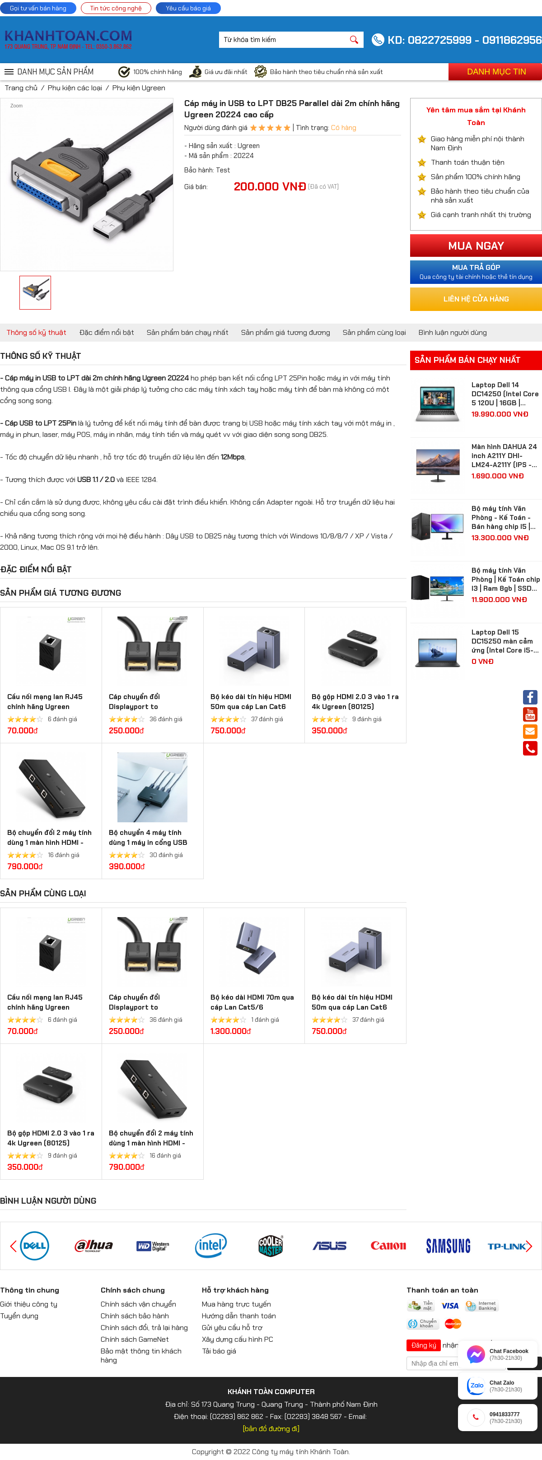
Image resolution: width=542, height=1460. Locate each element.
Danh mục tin (496, 71)
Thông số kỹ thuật (36, 332)
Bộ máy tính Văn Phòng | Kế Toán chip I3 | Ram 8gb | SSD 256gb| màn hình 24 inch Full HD (506, 579)
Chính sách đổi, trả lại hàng (144, 1327)
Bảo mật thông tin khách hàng (141, 1355)
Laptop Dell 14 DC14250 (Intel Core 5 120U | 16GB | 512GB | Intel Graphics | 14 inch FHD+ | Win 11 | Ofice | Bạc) (506, 394)
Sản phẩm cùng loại (374, 332)
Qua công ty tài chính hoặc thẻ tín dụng (476, 272)
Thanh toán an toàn (442, 1290)
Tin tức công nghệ (116, 8)
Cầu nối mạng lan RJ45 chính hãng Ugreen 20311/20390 (45, 706)
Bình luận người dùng (453, 332)
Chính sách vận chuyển (138, 1304)
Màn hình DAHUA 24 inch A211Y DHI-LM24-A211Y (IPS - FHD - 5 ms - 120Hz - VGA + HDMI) (506, 455)
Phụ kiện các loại (75, 88)
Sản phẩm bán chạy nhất (188, 332)
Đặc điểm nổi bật (106, 332)
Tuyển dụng (19, 1316)
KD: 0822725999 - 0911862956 (465, 40)
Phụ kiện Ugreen (138, 88)
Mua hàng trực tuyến (236, 1304)
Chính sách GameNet (135, 1339)
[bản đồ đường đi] (271, 1428)
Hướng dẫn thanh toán (239, 1316)
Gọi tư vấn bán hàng (38, 8)
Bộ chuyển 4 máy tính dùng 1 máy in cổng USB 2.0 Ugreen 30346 (148, 842)
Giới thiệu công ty (28, 1304)
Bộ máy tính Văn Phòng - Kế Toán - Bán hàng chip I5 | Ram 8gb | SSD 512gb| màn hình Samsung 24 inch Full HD (501, 517)
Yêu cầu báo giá (188, 8)
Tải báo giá (219, 1351)
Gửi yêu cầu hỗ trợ (232, 1327)
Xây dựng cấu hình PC (237, 1339)
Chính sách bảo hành (135, 1316)
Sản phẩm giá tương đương (285, 332)
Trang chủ (21, 88)
